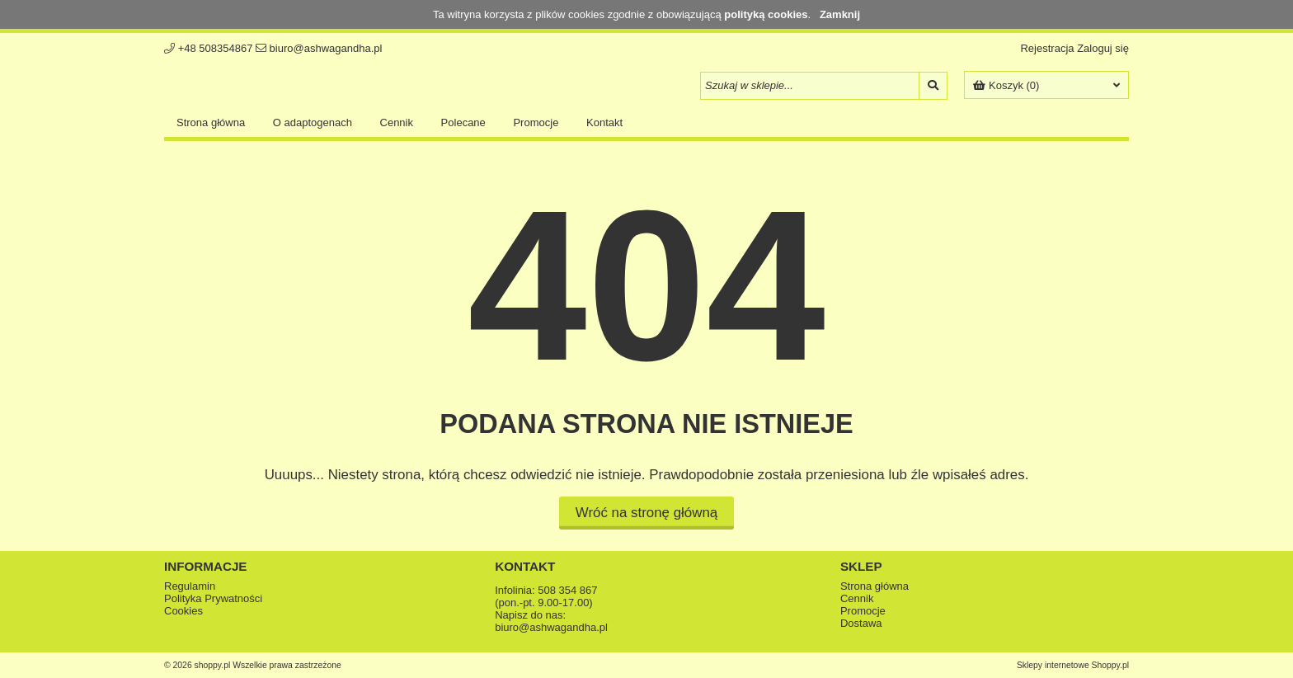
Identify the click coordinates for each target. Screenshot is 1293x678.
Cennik (396, 122)
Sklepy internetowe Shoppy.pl (1073, 665)
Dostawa (861, 623)
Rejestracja (1047, 48)
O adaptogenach (312, 122)
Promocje (535, 122)
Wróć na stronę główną (646, 512)
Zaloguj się (1103, 48)
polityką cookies (765, 14)
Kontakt (604, 122)
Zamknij (840, 14)
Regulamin (189, 586)
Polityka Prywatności (213, 598)
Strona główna (210, 122)
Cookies (183, 611)
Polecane (463, 122)
